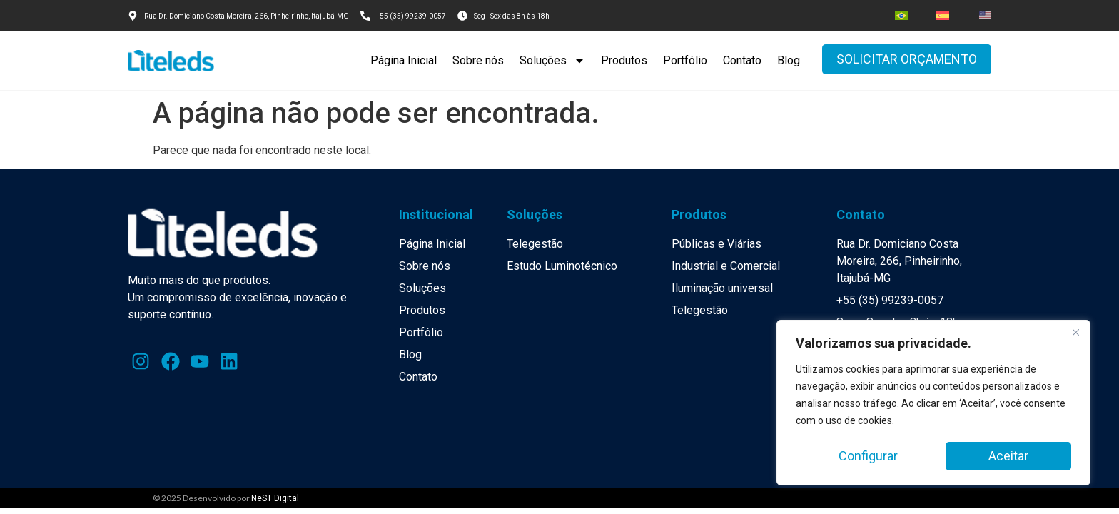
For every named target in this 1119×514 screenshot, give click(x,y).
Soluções (552, 61)
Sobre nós (478, 60)
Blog (788, 60)
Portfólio (685, 60)
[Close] (1075, 333)
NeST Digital (275, 498)
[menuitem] (901, 15)
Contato (742, 60)
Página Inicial (403, 60)
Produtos (624, 60)
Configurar (868, 455)
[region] (933, 403)
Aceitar (1008, 455)
